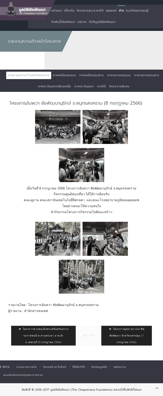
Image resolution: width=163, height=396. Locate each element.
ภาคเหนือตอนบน (64, 75)
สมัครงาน (119, 367)
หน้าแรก (56, 10)
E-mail (5, 367)
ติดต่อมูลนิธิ (99, 367)
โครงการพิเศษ (119, 86)
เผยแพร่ (111, 10)
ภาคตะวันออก (84, 86)
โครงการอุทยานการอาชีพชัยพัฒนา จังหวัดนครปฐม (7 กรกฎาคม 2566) (126, 336)
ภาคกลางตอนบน (119, 75)
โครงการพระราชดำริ (90, 10)
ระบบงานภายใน (27, 367)
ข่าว (121, 10)
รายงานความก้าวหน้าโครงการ (29, 75)
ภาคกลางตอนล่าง (146, 75)
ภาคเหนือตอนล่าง (91, 75)
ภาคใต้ (101, 86)
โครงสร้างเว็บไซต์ (54, 367)
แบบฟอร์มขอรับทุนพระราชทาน (23, 375)
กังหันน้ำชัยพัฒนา (63, 22)
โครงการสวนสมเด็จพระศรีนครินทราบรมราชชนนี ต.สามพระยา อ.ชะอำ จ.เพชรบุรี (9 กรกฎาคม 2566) (43, 336)
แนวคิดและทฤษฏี (137, 10)
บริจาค (82, 22)
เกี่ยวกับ (69, 10)
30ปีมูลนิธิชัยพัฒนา (102, 22)
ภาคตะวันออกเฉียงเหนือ (54, 86)
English (79, 367)
